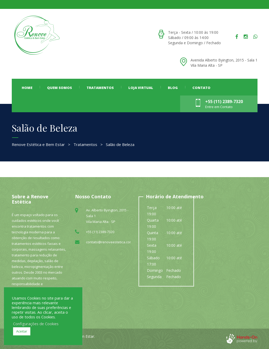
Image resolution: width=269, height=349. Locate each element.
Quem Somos (59, 87)
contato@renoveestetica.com (109, 242)
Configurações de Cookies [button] (36, 323)
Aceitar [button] (21, 331)
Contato (201, 87)
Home (27, 87)
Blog (173, 87)
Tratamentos (100, 87)
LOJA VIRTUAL (140, 87)
